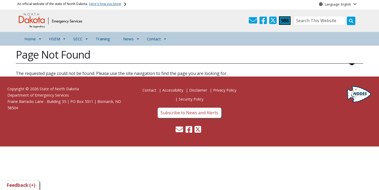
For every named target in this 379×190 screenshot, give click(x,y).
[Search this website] (351, 21)
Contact (149, 90)
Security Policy (191, 99)
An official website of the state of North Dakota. (69, 4)
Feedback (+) (21, 185)
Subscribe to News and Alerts (189, 113)
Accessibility (172, 90)
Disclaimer (198, 90)
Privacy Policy (224, 90)
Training (103, 38)
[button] (253, 22)
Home (30, 38)
